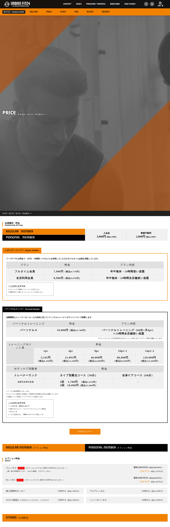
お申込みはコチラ (85, 432)
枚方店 (11, 213)
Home (4, 213)
